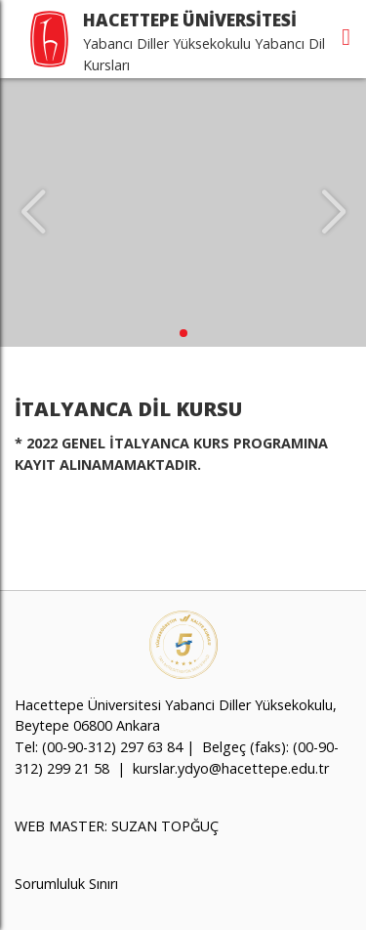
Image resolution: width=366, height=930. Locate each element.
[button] (183, 333)
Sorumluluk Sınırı (66, 883)
